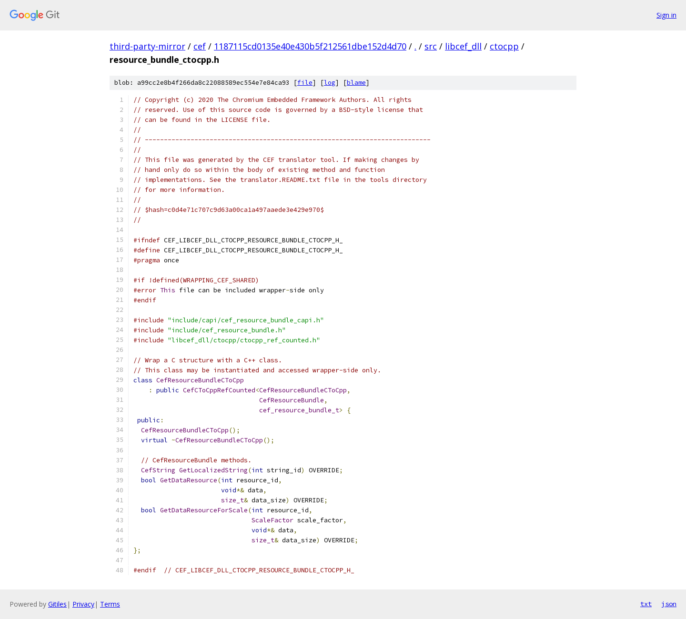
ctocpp (504, 46)
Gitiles (57, 604)
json (668, 603)
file (305, 83)
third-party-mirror (147, 46)
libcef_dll (463, 46)
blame (356, 83)
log (329, 83)
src (430, 46)
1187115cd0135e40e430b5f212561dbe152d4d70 (310, 46)
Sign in (666, 15)
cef (199, 46)
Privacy (83, 604)
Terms (110, 604)
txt (646, 603)
